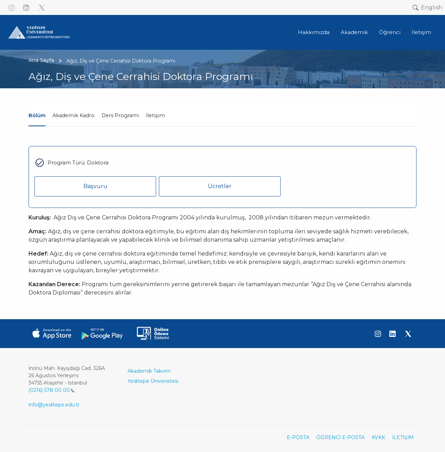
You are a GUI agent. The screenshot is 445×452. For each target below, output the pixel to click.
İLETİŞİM (403, 437)
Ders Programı (120, 115)
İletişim (155, 115)
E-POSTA (298, 437)
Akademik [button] (354, 32)
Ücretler (220, 186)
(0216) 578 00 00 (52, 390)
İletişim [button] (421, 32)
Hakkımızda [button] (314, 32)
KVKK (378, 437)
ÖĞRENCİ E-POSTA (340, 437)
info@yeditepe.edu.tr (54, 405)
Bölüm (37, 115)
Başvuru (95, 186)
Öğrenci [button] (389, 32)
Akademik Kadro (73, 115)
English (431, 7)
